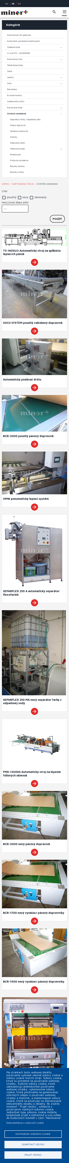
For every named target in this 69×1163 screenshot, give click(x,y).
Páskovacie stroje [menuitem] (17, 149)
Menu (64, 14)
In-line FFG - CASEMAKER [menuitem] (18, 53)
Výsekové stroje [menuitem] (13, 47)
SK (13, 3)
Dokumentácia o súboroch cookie (25, 1122)
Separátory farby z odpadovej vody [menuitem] (25, 119)
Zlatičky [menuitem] (13, 137)
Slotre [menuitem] (9, 71)
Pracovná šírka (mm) (15, 202)
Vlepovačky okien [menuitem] (17, 143)
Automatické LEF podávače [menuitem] (19, 35)
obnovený (40, 197)
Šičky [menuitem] (9, 83)
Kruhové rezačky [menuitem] (14, 95)
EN (19, 3)
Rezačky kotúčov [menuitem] (17, 166)
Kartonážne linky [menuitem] (14, 59)
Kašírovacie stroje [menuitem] (14, 108)
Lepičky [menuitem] (10, 77)
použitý (12, 197)
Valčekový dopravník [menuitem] (19, 131)
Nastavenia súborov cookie (33, 1134)
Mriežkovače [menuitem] (15, 154)
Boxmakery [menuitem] (12, 89)
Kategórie (13, 24)
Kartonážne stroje (23, 184)
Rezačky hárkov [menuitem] (17, 172)
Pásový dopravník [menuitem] (18, 125)
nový (25, 197)
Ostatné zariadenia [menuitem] (16, 114)
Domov (5, 184)
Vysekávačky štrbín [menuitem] (15, 101)
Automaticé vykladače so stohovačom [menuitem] (23, 41)
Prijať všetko (33, 1154)
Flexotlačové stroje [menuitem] (15, 65)
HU (6, 3)
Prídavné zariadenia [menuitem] (19, 160)
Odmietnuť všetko (33, 1144)
